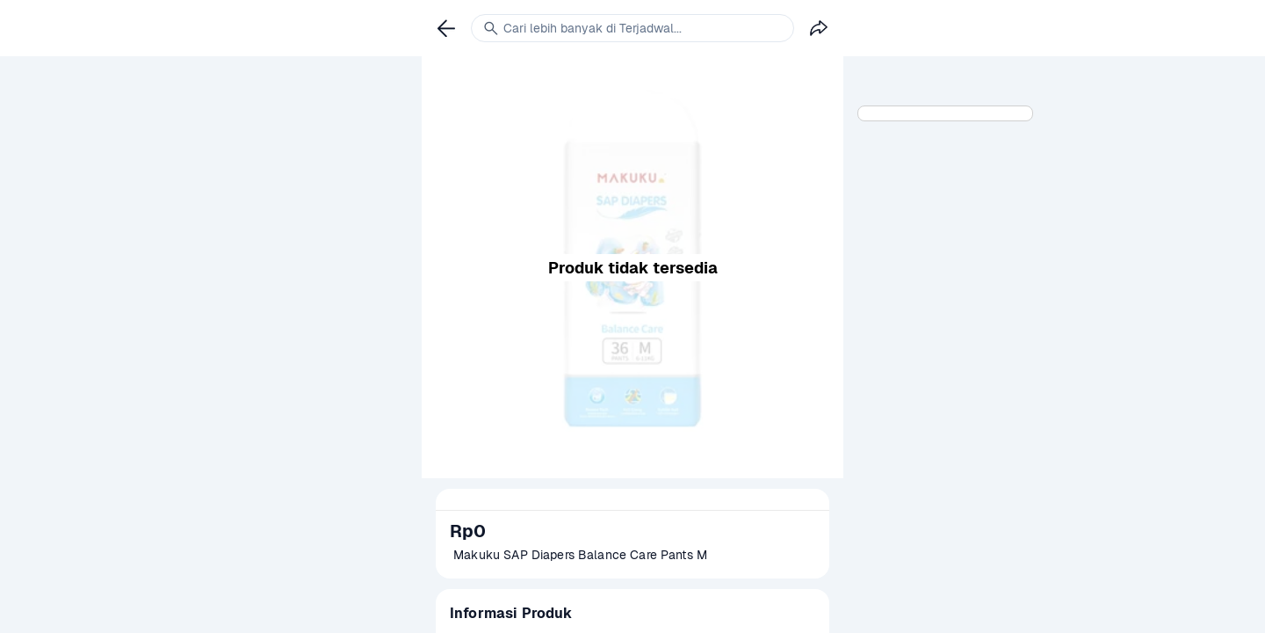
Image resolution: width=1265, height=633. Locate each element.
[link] (446, 28)
